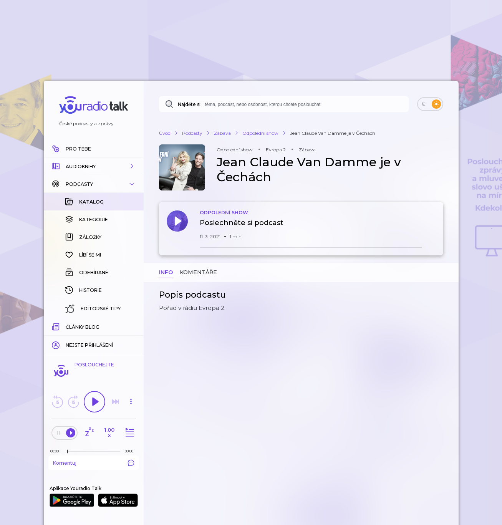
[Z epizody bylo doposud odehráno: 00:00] (56, 451)
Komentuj (93, 462)
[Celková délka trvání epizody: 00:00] (131, 451)
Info (166, 272)
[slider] (67, 451)
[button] (94, 166)
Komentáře (198, 272)
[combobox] (284, 104)
